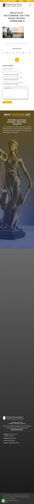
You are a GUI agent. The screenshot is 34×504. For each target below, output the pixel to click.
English (20, 1)
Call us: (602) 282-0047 (10, 1)
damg (26, 43)
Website (21, 82)
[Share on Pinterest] (13, 53)
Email (21, 77)
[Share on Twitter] (7, 53)
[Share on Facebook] (4, 53)
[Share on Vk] (23, 53)
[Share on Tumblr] (20, 53)
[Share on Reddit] (26, 53)
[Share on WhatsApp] (10, 53)
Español (27, 1)
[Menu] (29, 5)
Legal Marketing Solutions (7, 500)
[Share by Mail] (29, 53)
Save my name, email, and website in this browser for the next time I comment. (16, 87)
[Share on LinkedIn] (17, 53)
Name (21, 72)
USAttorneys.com (16, 500)
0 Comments (19, 43)
